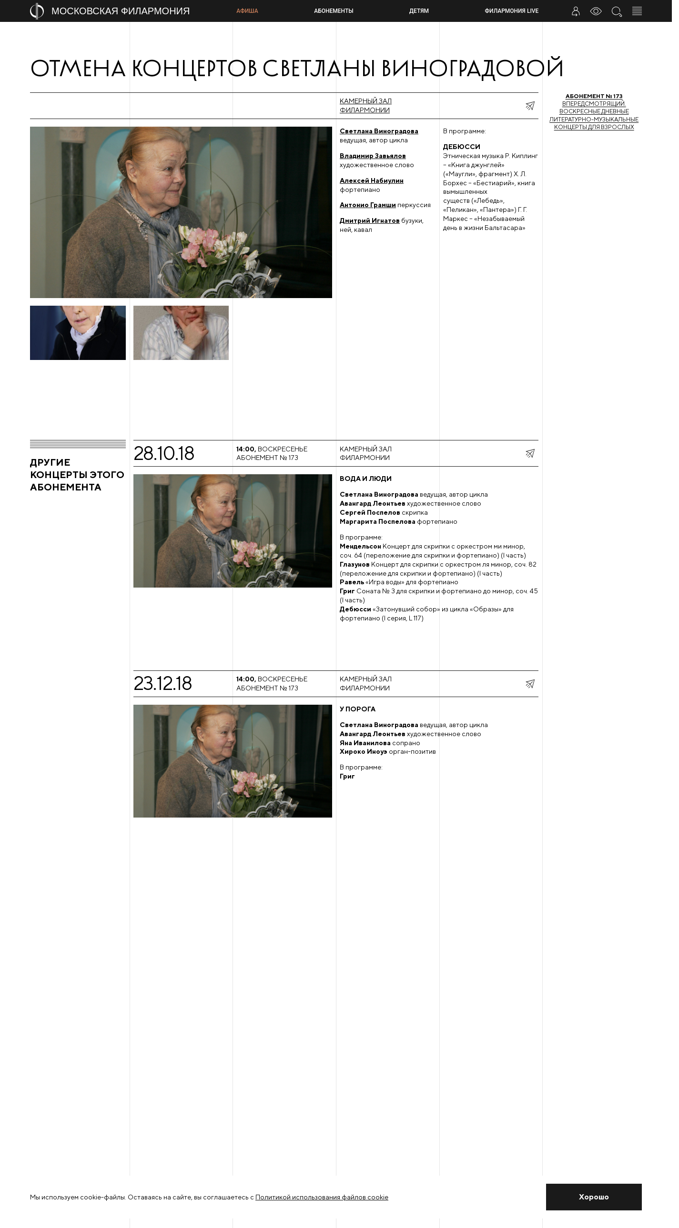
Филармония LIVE (512, 11)
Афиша (247, 11)
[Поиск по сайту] (616, 11)
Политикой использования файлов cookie (321, 1197)
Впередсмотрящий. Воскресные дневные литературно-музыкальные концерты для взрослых (593, 111)
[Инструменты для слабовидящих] (596, 11)
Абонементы (333, 11)
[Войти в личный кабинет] (575, 11)
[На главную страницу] (129, 11)
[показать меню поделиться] (529, 105)
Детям (419, 11)
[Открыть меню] (637, 11)
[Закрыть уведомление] (594, 1197)
